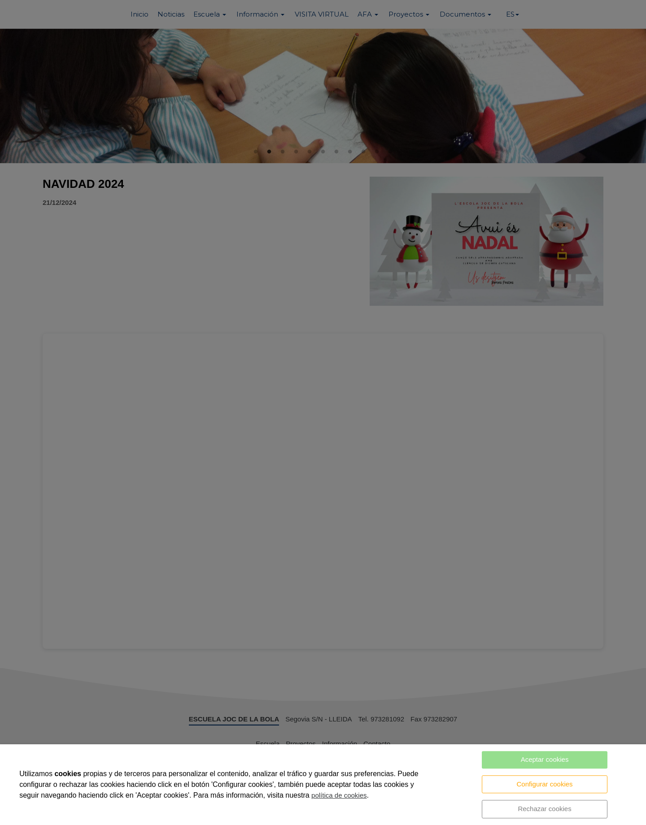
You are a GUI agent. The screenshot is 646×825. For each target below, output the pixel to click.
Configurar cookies (545, 784)
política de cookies (339, 795)
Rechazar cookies (544, 808)
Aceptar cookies (545, 759)
